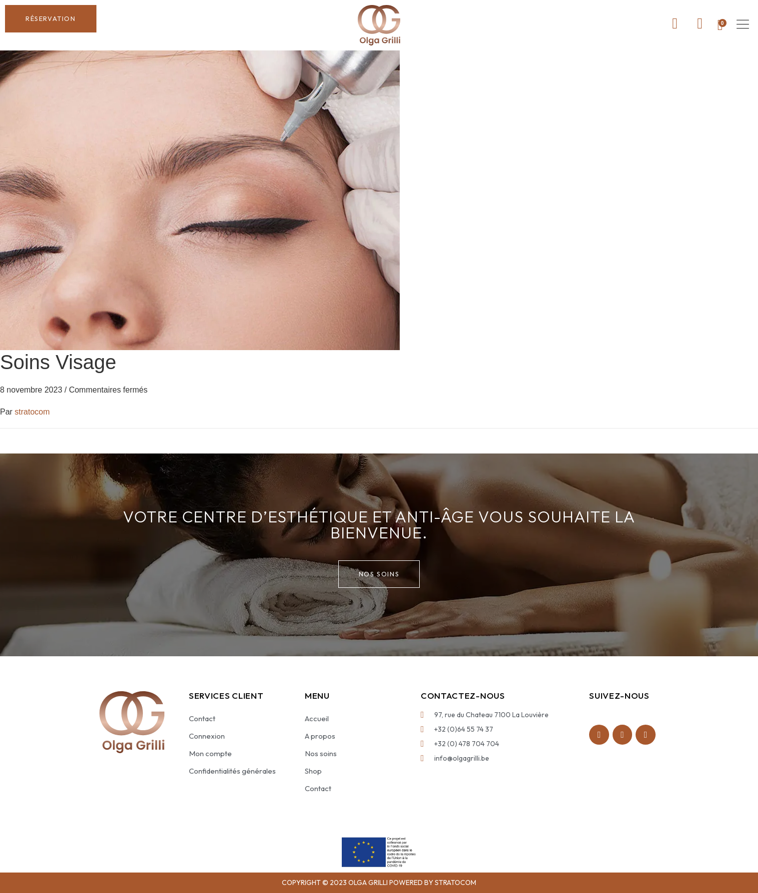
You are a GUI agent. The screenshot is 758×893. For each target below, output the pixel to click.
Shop (313, 771)
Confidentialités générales (232, 771)
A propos (320, 736)
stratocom (31, 412)
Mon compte (210, 753)
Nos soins (321, 753)
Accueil (317, 718)
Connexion (207, 736)
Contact (202, 718)
